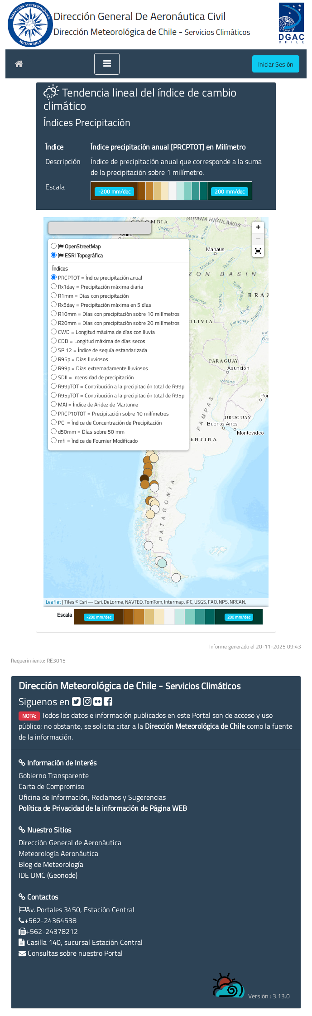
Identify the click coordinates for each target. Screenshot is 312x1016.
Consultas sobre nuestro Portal (75, 953)
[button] (258, 251)
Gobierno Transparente (54, 775)
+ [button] (258, 227)
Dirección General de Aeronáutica (70, 842)
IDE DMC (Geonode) (48, 875)
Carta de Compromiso (51, 786)
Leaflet (53, 601)
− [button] (258, 239)
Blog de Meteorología (51, 864)
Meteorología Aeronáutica (58, 853)
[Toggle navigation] (107, 64)
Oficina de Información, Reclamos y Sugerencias (92, 797)
